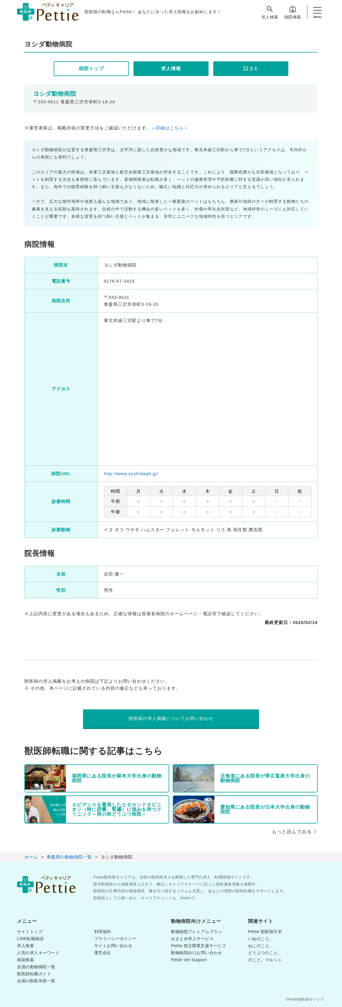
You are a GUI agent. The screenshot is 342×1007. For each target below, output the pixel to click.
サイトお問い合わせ (113, 945)
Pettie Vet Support (189, 959)
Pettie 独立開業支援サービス (198, 945)
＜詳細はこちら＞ (170, 127)
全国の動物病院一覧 (36, 966)
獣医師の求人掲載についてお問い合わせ (171, 718)
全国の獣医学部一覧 (36, 981)
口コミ (250, 68)
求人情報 (171, 68)
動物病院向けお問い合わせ (196, 952)
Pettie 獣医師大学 (265, 931)
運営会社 (102, 952)
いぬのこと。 (261, 938)
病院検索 (292, 12)
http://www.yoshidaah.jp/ (131, 473)
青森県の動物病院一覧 (69, 856)
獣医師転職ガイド (34, 973)
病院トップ (91, 68)
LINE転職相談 (30, 938)
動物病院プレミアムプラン (196, 931)
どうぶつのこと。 (265, 952)
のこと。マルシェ (265, 959)
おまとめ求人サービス (192, 938)
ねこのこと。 (261, 945)
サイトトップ (30, 931)
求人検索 (269, 12)
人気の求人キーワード (38, 952)
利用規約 (102, 931)
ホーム (31, 856)
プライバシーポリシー (115, 938)
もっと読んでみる (292, 831)
